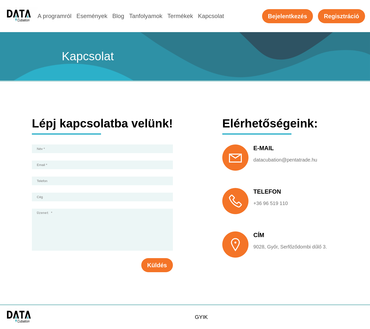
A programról (54, 16)
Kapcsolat (211, 16)
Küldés (157, 272)
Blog (118, 16)
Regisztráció (341, 16)
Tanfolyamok (146, 16)
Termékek (180, 16)
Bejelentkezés (287, 16)
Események (91, 16)
